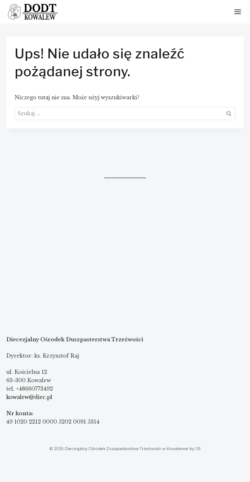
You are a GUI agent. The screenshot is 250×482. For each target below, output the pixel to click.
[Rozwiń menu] (237, 11)
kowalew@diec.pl (29, 397)
